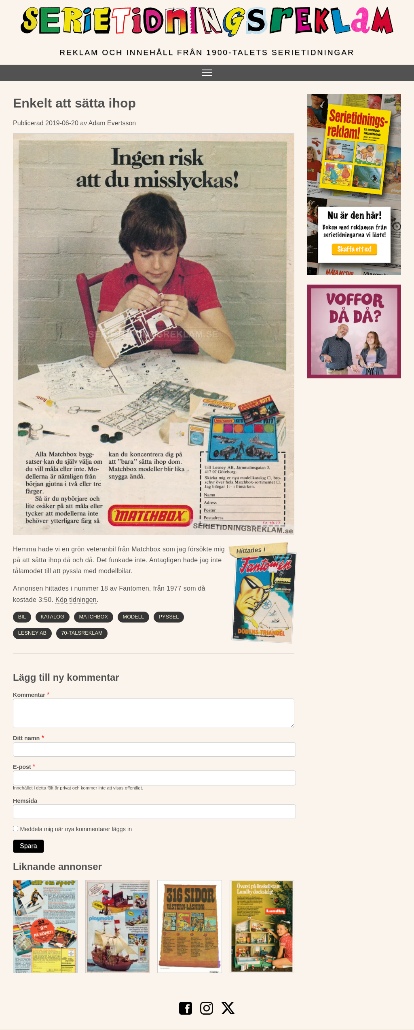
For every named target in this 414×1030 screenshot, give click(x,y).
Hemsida (25, 801)
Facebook (185, 1008)
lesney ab (32, 633)
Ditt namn (26, 738)
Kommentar (29, 695)
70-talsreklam (81, 633)
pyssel (169, 617)
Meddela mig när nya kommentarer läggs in (76, 829)
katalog (52, 617)
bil (22, 617)
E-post (22, 767)
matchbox (93, 617)
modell (133, 617)
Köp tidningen (76, 599)
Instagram (206, 1008)
